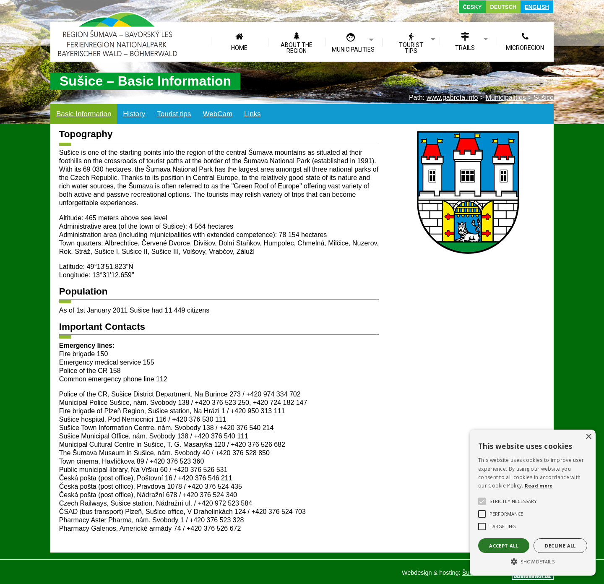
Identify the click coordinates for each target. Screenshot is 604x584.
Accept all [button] (503, 545)
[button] (532, 561)
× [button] (588, 437)
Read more (539, 485)
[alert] (533, 503)
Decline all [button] (560, 545)
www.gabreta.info (452, 97)
